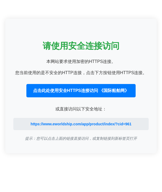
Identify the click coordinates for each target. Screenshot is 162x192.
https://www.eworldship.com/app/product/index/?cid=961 (81, 124)
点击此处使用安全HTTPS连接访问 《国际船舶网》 (81, 90)
